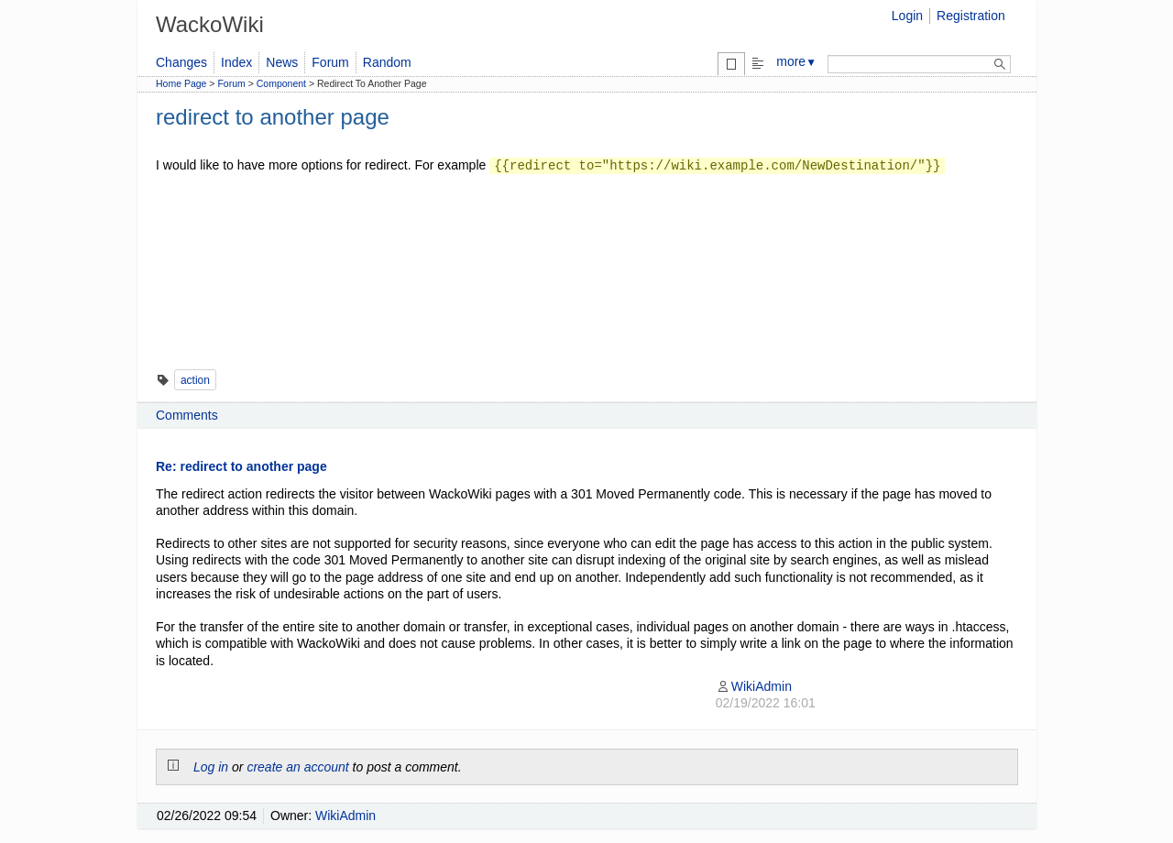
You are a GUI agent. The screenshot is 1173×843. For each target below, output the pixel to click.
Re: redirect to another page (241, 466)
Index (236, 62)
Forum (330, 62)
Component (281, 83)
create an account (297, 767)
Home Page (181, 83)
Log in (210, 767)
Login (907, 15)
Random (387, 62)
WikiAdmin (754, 686)
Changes (181, 62)
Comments (187, 415)
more (796, 61)
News (282, 62)
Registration (971, 15)
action (195, 380)
